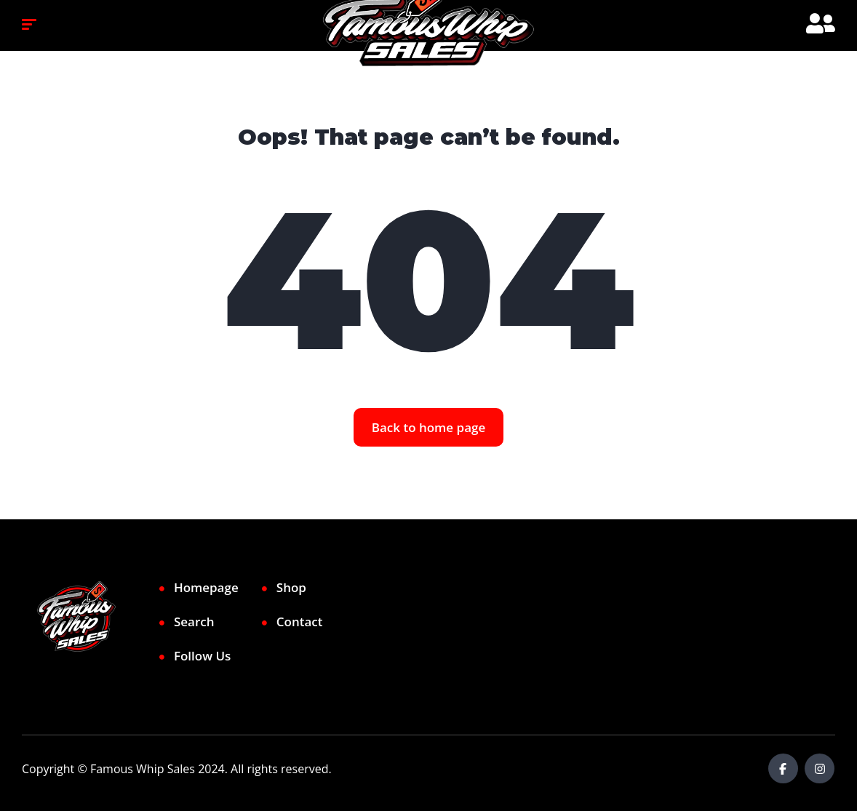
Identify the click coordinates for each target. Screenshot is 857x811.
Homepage (206, 587)
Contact (299, 621)
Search (194, 621)
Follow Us (202, 655)
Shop (291, 587)
